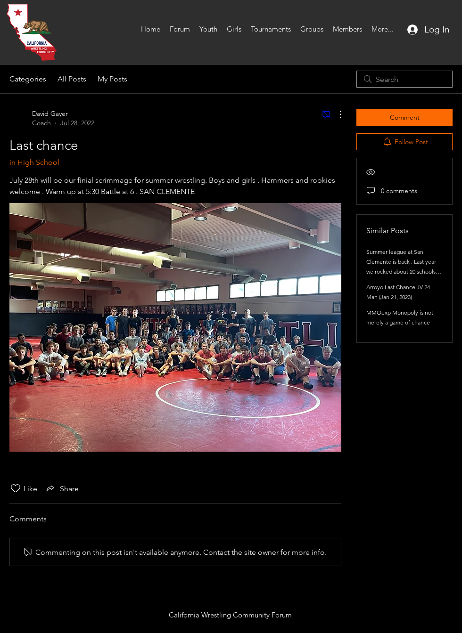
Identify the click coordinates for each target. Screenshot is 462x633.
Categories (27, 78)
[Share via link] (62, 488)
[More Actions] (335, 114)
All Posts (72, 78)
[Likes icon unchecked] (15, 488)
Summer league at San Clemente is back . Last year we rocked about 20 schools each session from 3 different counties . (402, 271)
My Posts (112, 78)
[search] (404, 79)
